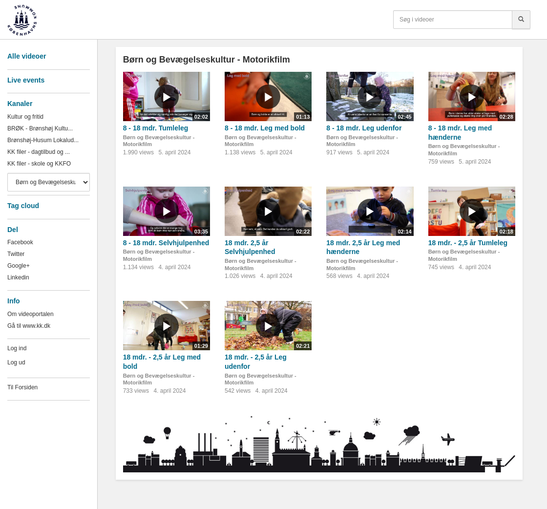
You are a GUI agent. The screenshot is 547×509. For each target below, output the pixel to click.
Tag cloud (23, 206)
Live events (25, 80)
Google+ (18, 265)
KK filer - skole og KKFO (39, 163)
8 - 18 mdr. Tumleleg (156, 128)
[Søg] (521, 19)
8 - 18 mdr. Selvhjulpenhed (166, 243)
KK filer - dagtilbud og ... (38, 151)
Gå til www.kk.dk (28, 325)
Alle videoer (26, 56)
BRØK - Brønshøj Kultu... (40, 128)
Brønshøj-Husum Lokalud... (43, 140)
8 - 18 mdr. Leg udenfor (363, 128)
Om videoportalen (30, 314)
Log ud (16, 362)
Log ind (16, 348)
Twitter (15, 254)
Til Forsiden (22, 387)
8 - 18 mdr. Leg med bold (265, 128)
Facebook (20, 242)
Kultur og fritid (25, 116)
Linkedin (18, 277)
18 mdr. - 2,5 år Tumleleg (467, 243)
